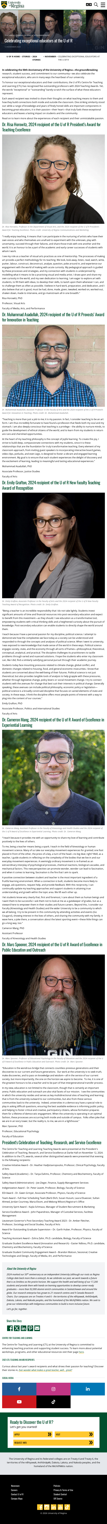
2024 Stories (36, 58)
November (50, 56)
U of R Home (13, 56)
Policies (57, 1485)
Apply (17, 1434)
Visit (58, 1434)
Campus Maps (17, 1498)
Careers (14, 1490)
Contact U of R (17, 1494)
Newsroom (15, 1485)
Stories (26, 56)
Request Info (20, 1442)
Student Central (60, 1494)
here (81, 1352)
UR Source (58, 1498)
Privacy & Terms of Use (63, 1490)
